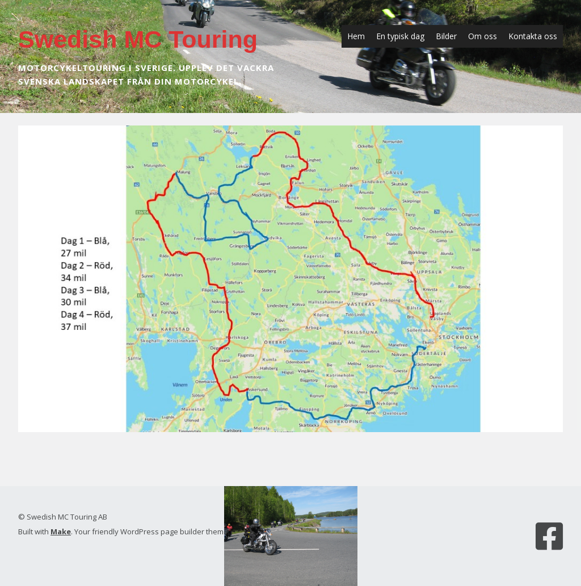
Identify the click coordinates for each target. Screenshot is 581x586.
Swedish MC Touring (138, 39)
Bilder (446, 36)
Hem (356, 36)
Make (60, 531)
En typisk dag (400, 36)
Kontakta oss (532, 36)
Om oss (482, 36)
